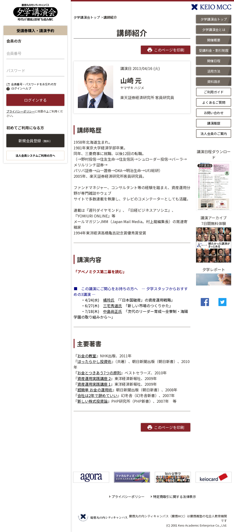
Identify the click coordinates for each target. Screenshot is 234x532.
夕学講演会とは (213, 29)
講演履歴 (213, 123)
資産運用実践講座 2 (94, 378)
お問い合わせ (214, 112)
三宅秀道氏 (112, 305)
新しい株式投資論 (92, 401)
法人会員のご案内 (214, 133)
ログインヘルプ (21, 88)
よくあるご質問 (213, 102)
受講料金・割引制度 (214, 50)
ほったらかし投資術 (94, 361)
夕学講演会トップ (87, 17)
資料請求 (213, 81)
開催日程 (213, 60)
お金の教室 (86, 356)
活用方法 (213, 71)
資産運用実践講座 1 (94, 384)
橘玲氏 (108, 300)
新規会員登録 (35, 140)
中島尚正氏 (112, 311)
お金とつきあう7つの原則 (99, 373)
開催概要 (213, 40)
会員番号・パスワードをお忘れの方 (33, 84)
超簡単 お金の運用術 (94, 390)
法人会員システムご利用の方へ (35, 155)
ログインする (35, 100)
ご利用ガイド (214, 92)
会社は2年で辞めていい (97, 395)
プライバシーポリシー (20, 111)
